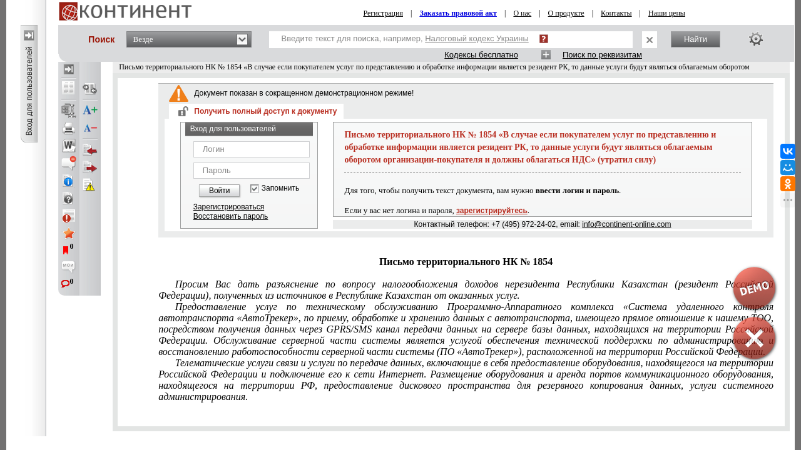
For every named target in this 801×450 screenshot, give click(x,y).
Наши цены (666, 13)
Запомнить (280, 188)
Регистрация (383, 13)
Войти (219, 190)
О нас (522, 13)
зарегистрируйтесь (492, 210)
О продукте (566, 13)
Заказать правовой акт (458, 13)
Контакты (616, 13)
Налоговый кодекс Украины (477, 38)
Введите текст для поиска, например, (405, 38)
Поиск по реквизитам (602, 54)
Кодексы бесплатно (481, 54)
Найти (695, 39)
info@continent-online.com (626, 224)
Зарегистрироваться (228, 206)
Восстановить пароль (230, 216)
